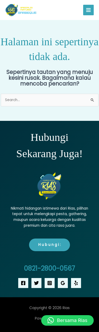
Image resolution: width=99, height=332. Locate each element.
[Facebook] (23, 283)
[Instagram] (50, 283)
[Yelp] (76, 283)
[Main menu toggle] (88, 10)
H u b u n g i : (49, 244)
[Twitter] (36, 283)
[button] (67, 320)
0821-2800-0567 (49, 268)
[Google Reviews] (63, 283)
